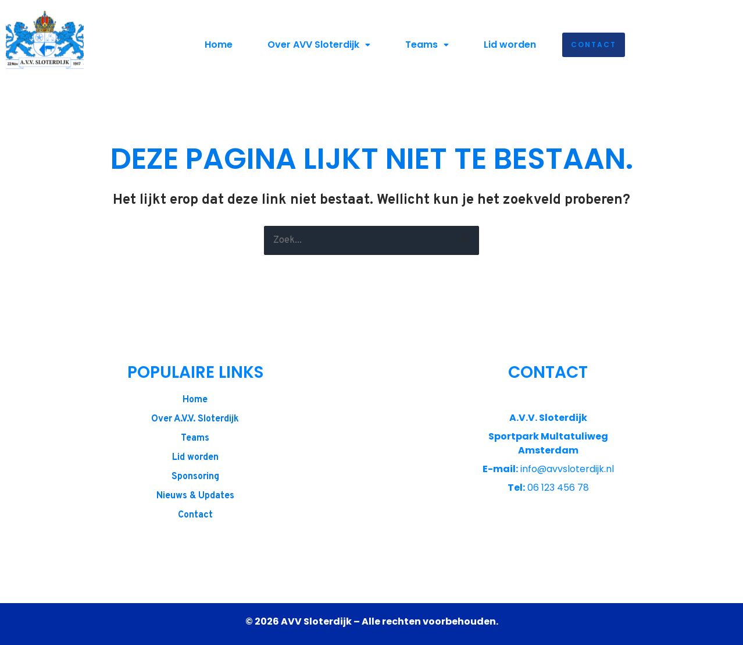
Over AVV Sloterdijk (318, 44)
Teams (427, 44)
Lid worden (510, 44)
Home (219, 44)
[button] (319, 44)
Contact (593, 44)
